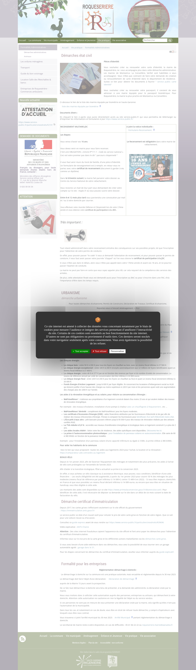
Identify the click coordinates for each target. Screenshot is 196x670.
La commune (35, 40)
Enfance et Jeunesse (86, 40)
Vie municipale (51, 40)
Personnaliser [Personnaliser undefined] (117, 351)
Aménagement (67, 40)
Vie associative (119, 40)
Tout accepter (80, 351)
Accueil (22, 40)
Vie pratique (104, 40)
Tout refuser (100, 351)
